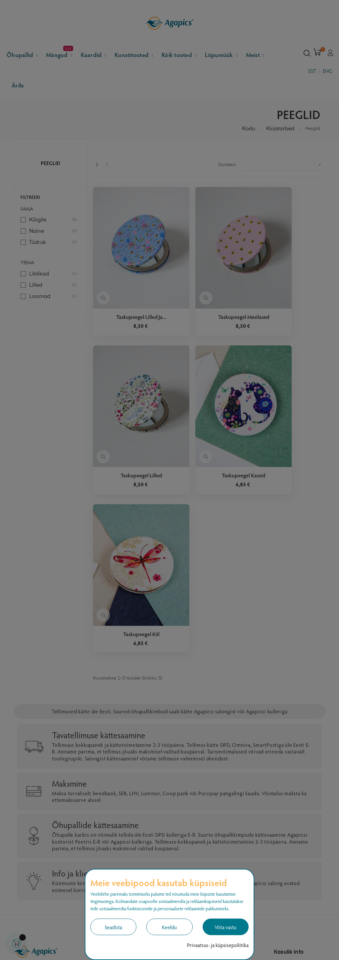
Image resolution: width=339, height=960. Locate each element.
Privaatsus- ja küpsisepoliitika (218, 944)
